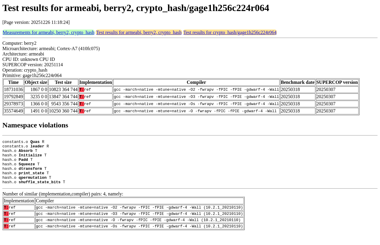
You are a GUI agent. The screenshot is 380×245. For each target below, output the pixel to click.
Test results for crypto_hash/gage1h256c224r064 (229, 32)
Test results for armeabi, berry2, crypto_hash (138, 32)
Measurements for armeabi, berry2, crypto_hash (48, 32)
